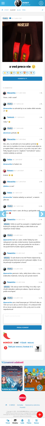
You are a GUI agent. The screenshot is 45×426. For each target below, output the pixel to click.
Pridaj (22, 327)
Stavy (7, 10)
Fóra (24, 10)
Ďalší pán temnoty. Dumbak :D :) (22, 347)
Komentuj (22, 78)
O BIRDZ (12, 405)
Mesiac (31, 343)
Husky (26, 4)
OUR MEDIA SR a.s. (24, 411)
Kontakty (20, 405)
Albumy (13, 10)
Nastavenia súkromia (32, 405)
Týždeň (23, 343)
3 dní (16, 343)
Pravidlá (22, 407)
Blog (19, 10)
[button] (38, 387)
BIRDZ (22, 397)
